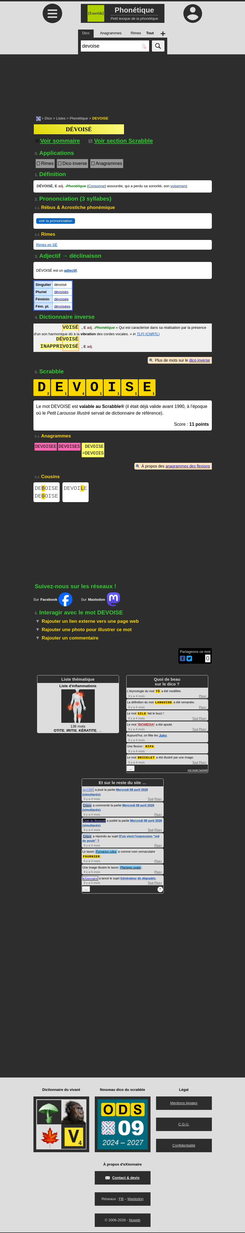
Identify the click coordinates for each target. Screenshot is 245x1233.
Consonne (96, 186)
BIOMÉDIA (146, 726)
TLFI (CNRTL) (148, 334)
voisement (179, 186)
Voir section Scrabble (121, 140)
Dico (48, 118)
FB (121, 1199)
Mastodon (136, 1199)
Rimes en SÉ (46, 245)
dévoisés (61, 292)
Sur (53, 602)
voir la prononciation (55, 221)
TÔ (158, 693)
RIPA (149, 747)
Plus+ (203, 698)
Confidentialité (183, 1146)
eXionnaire (90, 879)
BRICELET (146, 758)
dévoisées (62, 306)
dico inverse (199, 360)
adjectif (70, 270)
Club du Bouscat (94, 821)
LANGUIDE (163, 704)
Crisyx (87, 806)
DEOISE (46, 489)
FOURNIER (91, 857)
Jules (163, 736)
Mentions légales (184, 1103)
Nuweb (134, 1221)
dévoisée (61, 299)
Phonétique (79, 118)
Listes (61, 118)
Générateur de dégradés (138, 879)
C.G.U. (184, 1125)
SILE (142, 715)
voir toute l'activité (197, 771)
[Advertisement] (122, 82)
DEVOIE (75, 489)
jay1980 (88, 790)
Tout (195, 719)
